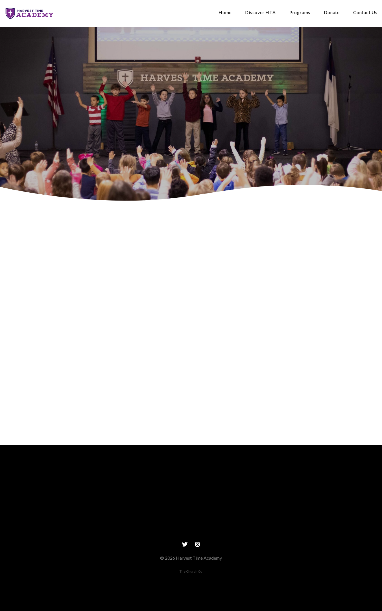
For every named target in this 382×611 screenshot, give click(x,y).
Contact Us (365, 12)
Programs (299, 12)
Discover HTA (260, 12)
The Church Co (191, 571)
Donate (332, 12)
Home (225, 12)
